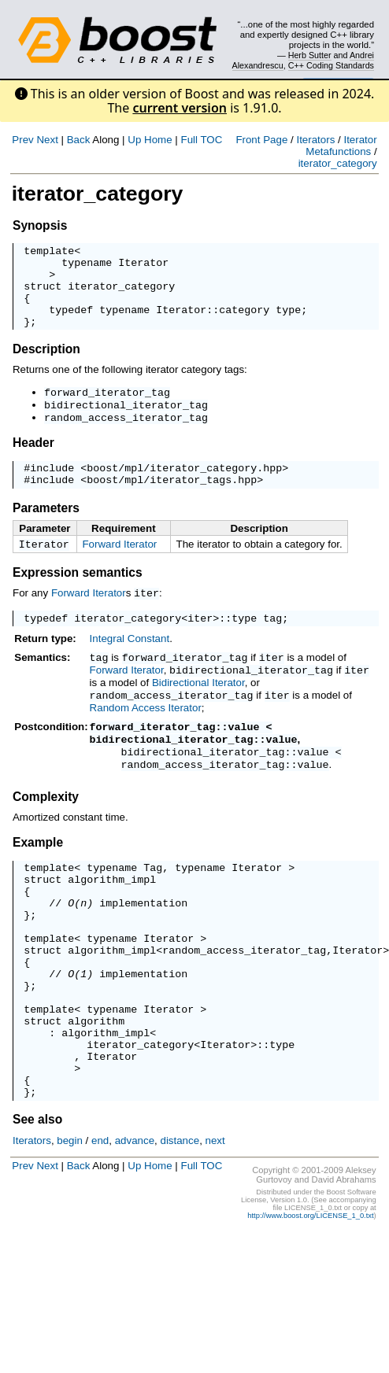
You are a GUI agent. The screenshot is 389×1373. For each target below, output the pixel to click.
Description (46, 365)
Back (79, 140)
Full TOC (201, 140)
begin (70, 1216)
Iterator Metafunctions (341, 145)
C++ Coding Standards (331, 65)
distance (179, 1216)
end (100, 1216)
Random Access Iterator (146, 734)
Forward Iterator (119, 570)
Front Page (261, 140)
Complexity (46, 825)
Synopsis (40, 225)
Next (46, 140)
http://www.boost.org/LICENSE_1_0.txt (310, 1291)
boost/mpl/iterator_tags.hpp (172, 505)
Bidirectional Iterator (198, 710)
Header (33, 464)
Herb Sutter (310, 55)
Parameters (46, 534)
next (215, 1216)
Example (38, 870)
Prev (22, 140)
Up (134, 140)
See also (37, 1194)
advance (134, 1216)
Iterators (315, 140)
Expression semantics (78, 600)
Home (158, 140)
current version (179, 107)
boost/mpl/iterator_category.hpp (184, 491)
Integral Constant (130, 668)
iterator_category (337, 163)
